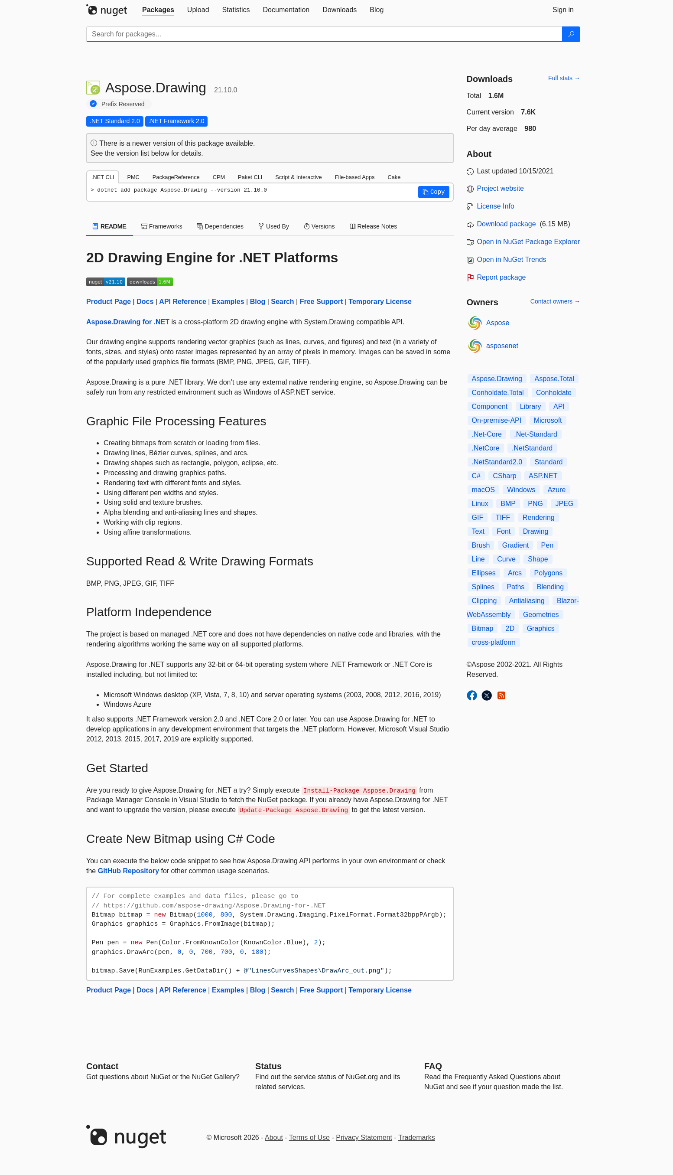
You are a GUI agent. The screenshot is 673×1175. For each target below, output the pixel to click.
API (559, 406)
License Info (495, 206)
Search (282, 301)
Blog (258, 301)
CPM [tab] (219, 177)
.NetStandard (532, 448)
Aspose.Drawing (497, 378)
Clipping (484, 600)
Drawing (536, 531)
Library (530, 406)
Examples (228, 301)
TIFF (503, 517)
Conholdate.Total (498, 392)
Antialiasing (527, 600)
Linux (480, 503)
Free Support (321, 301)
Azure (557, 489)
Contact (102, 1066)
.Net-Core (487, 434)
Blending (550, 587)
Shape (538, 559)
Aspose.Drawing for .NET (127, 322)
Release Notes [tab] (373, 226)
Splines (483, 587)
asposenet (502, 345)
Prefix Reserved (123, 104)
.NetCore (486, 448)
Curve (506, 559)
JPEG (564, 503)
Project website (500, 188)
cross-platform (494, 642)
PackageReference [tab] (176, 177)
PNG (535, 503)
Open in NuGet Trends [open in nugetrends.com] (511, 259)
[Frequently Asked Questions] (433, 1066)
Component (490, 406)
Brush (481, 545)
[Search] (571, 34)
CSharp (504, 476)
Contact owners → (555, 301)
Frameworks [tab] (161, 226)
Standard (548, 462)
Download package (506, 224)
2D (510, 628)
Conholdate (554, 392)
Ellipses (484, 573)
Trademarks (416, 1137)
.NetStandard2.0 (497, 462)
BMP (508, 503)
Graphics (541, 628)
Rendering (539, 517)
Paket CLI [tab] (250, 177)
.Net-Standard (535, 434)
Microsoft (548, 420)
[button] (433, 192)
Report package (501, 277)
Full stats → (564, 78)
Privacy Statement (364, 1137)
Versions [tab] (319, 226)
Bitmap (483, 628)
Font (503, 531)
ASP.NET (543, 476)
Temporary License (380, 301)
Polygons (548, 573)
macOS (483, 489)
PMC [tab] (133, 177)
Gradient (515, 545)
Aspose (497, 322)
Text (478, 531)
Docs (145, 301)
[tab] (158, 10)
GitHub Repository (128, 871)
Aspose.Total (554, 378)
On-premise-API (497, 420)
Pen (547, 545)
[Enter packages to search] (324, 34)
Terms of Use (309, 1137)
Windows (521, 489)
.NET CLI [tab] (102, 177)
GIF (478, 517)
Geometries (541, 614)
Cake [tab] (393, 177)
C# (476, 476)
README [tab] (110, 226)
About (274, 1137)
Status (268, 1066)
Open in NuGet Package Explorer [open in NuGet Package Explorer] (528, 241)
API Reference (182, 301)
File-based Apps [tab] (355, 177)
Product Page (108, 301)
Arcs (515, 573)
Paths (515, 587)
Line (478, 559)
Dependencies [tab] (220, 226)
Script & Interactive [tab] (298, 177)
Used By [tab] (273, 226)
